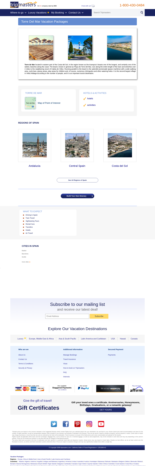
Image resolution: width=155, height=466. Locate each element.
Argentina (61, 461)
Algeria (27, 461)
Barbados (115, 461)
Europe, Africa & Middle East (27, 459)
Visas (65, 364)
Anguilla (39, 461)
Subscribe (99, 316)
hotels (90, 98)
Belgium (121, 461)
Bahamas (101, 461)
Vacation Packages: (17, 457)
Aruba (74, 461)
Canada (134, 339)
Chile (100, 464)
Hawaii (123, 339)
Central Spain (77, 165)
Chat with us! (88, 6)
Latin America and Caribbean (93, 339)
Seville (24, 257)
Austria (86, 461)
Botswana (34, 464)
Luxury (21, 339)
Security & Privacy (25, 368)
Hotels (28, 230)
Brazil (40, 464)
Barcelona (25, 254)
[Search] (115, 12)
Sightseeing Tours (32, 221)
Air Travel (29, 233)
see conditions (62, 389)
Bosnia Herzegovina (22, 464)
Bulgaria (60, 464)
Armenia (68, 461)
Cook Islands (120, 464)
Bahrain (107, 461)
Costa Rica (128, 464)
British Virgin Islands (49, 464)
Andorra (33, 461)
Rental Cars (30, 224)
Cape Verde (82, 464)
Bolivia (140, 461)
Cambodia (67, 464)
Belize (127, 461)
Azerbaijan (93, 461)
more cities (26, 262)
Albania (21, 461)
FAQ (65, 372)
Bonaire (12, 464)
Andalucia (34, 165)
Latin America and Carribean (61, 459)
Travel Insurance (69, 359)
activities (91, 105)
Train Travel (30, 218)
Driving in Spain (32, 215)
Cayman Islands (92, 464)
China (105, 464)
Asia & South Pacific (67, 339)
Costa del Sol (120, 165)
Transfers (29, 227)
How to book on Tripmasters (73, 368)
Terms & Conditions (25, 364)
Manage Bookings (70, 355)
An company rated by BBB (47, 6)
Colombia (111, 464)
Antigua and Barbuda (50, 461)
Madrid (24, 251)
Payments (112, 355)
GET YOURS (106, 410)
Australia (80, 461)
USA (113, 339)
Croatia (136, 464)
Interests (66, 377)
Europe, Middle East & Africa (41, 339)
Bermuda (134, 461)
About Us (21, 355)
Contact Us (22, 359)
